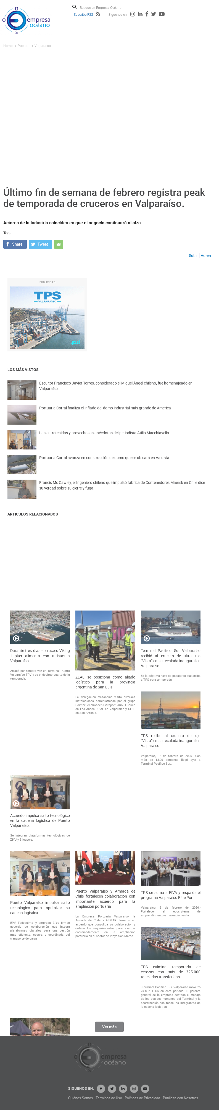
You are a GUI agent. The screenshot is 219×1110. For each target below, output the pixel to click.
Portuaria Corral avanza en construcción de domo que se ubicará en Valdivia (104, 462)
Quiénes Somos (116, 1098)
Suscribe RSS (83, 14)
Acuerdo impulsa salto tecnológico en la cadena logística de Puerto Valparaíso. (40, 954)
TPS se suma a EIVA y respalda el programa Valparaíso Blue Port (171, 1029)
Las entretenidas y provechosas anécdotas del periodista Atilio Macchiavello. (104, 438)
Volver (206, 255)
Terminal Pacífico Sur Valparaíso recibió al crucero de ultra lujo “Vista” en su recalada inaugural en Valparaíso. (171, 792)
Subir (193, 255)
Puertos (23, 45)
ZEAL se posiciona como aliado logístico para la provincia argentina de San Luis (105, 816)
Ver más (109, 1029)
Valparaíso (43, 45)
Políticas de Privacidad (178, 1098)
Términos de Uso (144, 1098)
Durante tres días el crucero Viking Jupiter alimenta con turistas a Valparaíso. (40, 789)
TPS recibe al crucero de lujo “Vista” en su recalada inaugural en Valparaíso (171, 874)
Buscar (74, 7)
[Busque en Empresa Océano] (104, 7)
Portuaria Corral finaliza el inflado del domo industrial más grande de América (105, 413)
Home (7, 45)
